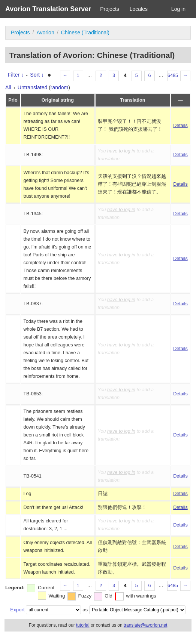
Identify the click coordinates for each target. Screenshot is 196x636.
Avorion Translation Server (48, 9)
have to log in (121, 151)
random (59, 87)
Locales (139, 9)
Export (17, 609)
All (8, 87)
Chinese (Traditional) (85, 32)
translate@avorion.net (146, 625)
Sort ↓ (37, 75)
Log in (178, 9)
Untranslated (32, 87)
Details (180, 125)
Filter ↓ (16, 75)
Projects (109, 9)
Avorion (45, 32)
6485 (172, 75)
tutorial (83, 625)
